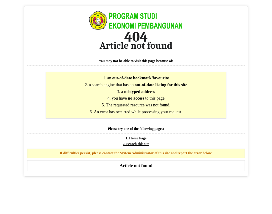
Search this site (137, 144)
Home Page (137, 138)
